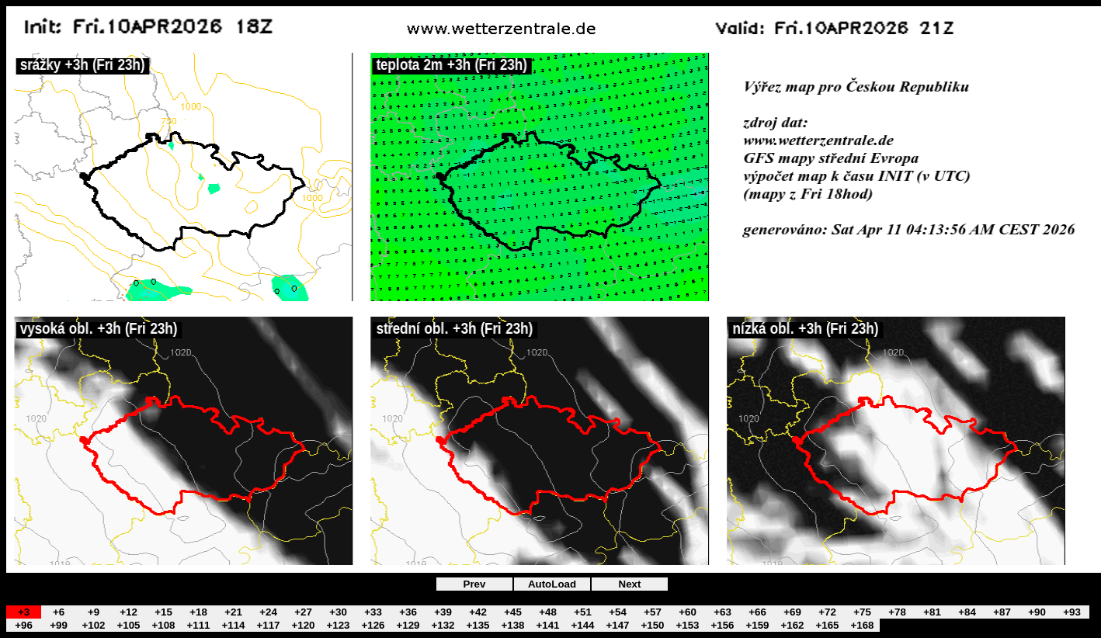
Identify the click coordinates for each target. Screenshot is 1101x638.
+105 (128, 625)
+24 (268, 612)
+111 (198, 625)
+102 (93, 625)
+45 (513, 612)
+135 (477, 625)
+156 (722, 625)
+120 (302, 625)
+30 (338, 612)
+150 (652, 625)
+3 (24, 612)
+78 (897, 612)
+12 (128, 612)
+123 (337, 625)
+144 (582, 625)
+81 (932, 612)
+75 (862, 612)
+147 (617, 625)
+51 (583, 612)
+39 (443, 612)
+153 (687, 625)
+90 (1037, 612)
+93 (1072, 612)
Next (630, 584)
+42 (478, 612)
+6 (58, 612)
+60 (687, 612)
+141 (547, 625)
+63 (722, 612)
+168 (862, 625)
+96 (24, 625)
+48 (548, 612)
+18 (198, 612)
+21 (233, 612)
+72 (827, 612)
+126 (372, 625)
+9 (93, 612)
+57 (653, 612)
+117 (268, 625)
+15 (163, 612)
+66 (757, 612)
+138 (512, 625)
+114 (233, 625)
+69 (792, 612)
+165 (827, 625)
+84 (967, 612)
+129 (407, 625)
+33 (373, 612)
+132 (442, 625)
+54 (618, 612)
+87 (1002, 612)
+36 (408, 612)
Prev (475, 584)
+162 (792, 625)
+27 (303, 612)
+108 (163, 625)
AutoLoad (552, 584)
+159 (757, 625)
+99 (59, 625)
